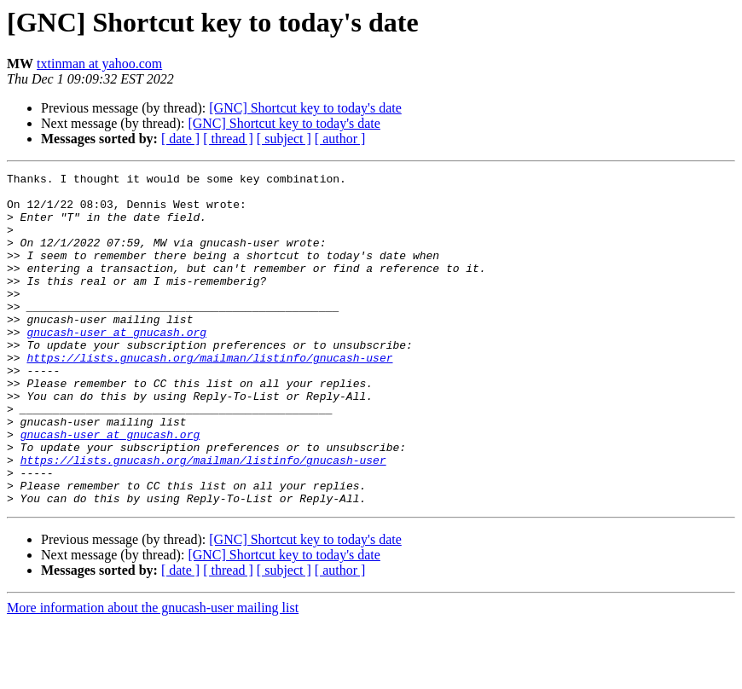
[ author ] (340, 138)
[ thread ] (228, 138)
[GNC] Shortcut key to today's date (305, 108)
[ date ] (180, 138)
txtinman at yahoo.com (99, 63)
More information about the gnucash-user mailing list (153, 674)
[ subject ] (284, 138)
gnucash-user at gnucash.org (116, 365)
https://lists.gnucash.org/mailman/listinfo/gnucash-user (209, 395)
